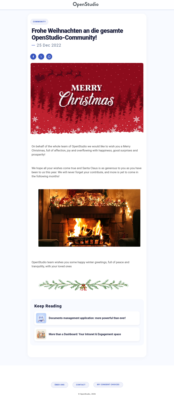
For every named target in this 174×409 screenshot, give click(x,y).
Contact (80, 385)
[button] (33, 57)
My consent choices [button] (108, 384)
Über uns (59, 385)
